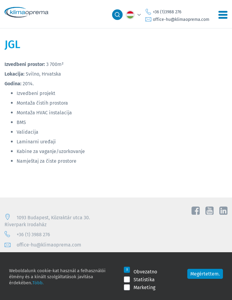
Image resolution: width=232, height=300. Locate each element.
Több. (38, 282)
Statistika (144, 279)
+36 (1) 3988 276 (33, 234)
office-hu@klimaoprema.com (181, 19)
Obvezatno (145, 271)
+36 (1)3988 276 (167, 12)
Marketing (144, 287)
